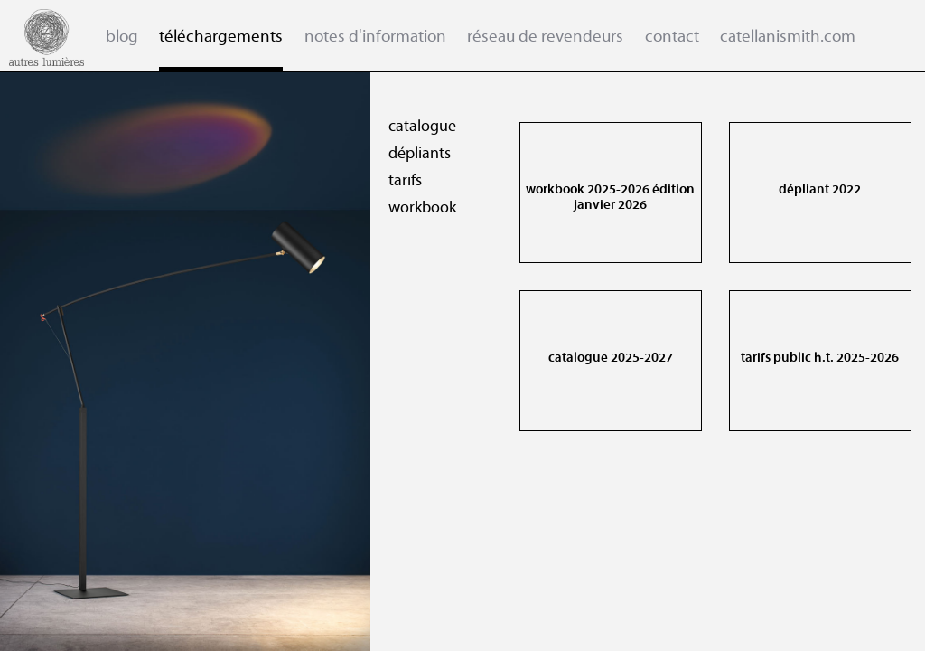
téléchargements (221, 36)
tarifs (396, 181)
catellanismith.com (787, 36)
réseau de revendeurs (545, 36)
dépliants (410, 154)
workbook (413, 208)
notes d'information (375, 36)
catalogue (413, 127)
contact (672, 36)
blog (122, 36)
